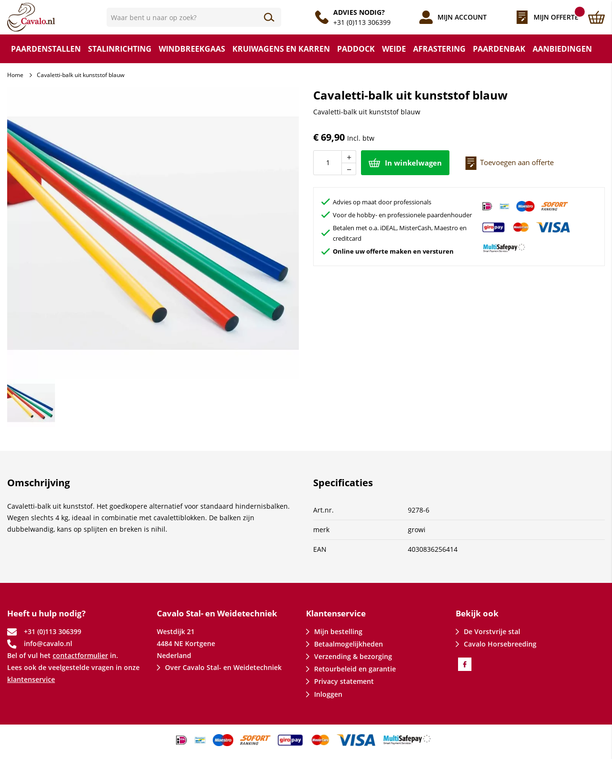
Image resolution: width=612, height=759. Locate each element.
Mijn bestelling (338, 631)
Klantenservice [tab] (336, 613)
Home (15, 75)
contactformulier (80, 655)
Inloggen (328, 694)
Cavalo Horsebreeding (500, 643)
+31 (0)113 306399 (362, 22)
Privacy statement (344, 681)
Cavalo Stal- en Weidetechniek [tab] (217, 613)
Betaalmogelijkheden (348, 643)
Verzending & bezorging (353, 656)
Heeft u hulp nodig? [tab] (46, 613)
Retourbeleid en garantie (355, 668)
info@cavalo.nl (48, 643)
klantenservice (31, 679)
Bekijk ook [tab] (477, 613)
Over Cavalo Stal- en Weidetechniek (223, 667)
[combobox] (194, 17)
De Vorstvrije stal (492, 631)
